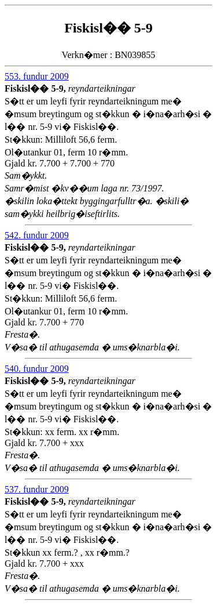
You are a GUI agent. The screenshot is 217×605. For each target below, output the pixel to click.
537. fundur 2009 (37, 489)
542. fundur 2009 (37, 235)
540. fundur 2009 (37, 369)
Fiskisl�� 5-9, (36, 88)
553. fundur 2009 (37, 76)
